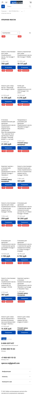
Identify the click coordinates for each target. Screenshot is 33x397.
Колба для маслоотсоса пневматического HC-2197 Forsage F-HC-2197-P (24, 89)
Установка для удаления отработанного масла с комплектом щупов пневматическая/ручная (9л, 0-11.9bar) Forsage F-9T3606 (24, 208)
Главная (4, 11)
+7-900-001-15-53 (8, 358)
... (21, 11)
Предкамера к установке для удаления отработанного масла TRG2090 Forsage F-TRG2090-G (24, 124)
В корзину (8, 67)
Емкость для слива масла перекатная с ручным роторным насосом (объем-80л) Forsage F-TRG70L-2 (8, 320)
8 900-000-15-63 (8, 349)
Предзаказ (8, 101)
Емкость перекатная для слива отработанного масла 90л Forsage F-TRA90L (24, 54)
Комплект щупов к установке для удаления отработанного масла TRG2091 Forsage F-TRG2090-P (8, 170)
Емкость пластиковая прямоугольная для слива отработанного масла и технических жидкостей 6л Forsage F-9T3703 (24, 170)
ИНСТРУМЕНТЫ (14, 11)
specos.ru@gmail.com (10, 363)
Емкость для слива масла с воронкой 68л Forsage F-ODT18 (7, 87)
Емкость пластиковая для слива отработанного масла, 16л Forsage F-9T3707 (8, 55)
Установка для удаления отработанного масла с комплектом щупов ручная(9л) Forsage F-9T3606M (8, 245)
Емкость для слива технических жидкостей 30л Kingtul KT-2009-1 (23, 319)
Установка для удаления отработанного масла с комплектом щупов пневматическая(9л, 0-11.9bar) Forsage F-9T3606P (24, 246)
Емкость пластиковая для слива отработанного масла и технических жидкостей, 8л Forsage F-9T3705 (8, 282)
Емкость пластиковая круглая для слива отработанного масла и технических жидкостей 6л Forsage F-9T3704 (8, 207)
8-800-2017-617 (7, 343)
